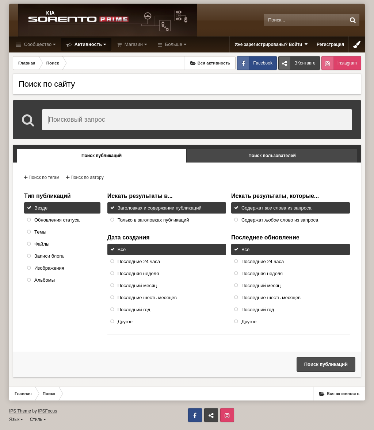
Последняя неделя (138, 273)
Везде (40, 208)
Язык (16, 419)
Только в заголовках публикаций (153, 220)
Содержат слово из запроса (279, 220)
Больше (175, 44)
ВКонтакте (305, 63)
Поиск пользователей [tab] (272, 155)
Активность (89, 44)
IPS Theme (20, 411)
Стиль (38, 419)
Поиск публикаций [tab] (101, 155)
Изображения (49, 268)
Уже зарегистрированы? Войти (271, 44)
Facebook (262, 63)
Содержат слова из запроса (276, 208)
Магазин (135, 44)
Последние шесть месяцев (147, 297)
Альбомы (44, 280)
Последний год (134, 309)
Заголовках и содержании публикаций (160, 208)
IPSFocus (47, 411)
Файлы (41, 244)
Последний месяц (137, 285)
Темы (40, 232)
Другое (125, 321)
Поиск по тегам (42, 177)
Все (122, 249)
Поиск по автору (85, 177)
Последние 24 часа (139, 261)
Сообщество (39, 44)
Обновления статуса (57, 220)
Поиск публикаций (326, 364)
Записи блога (49, 256)
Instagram (347, 63)
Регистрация (330, 44)
